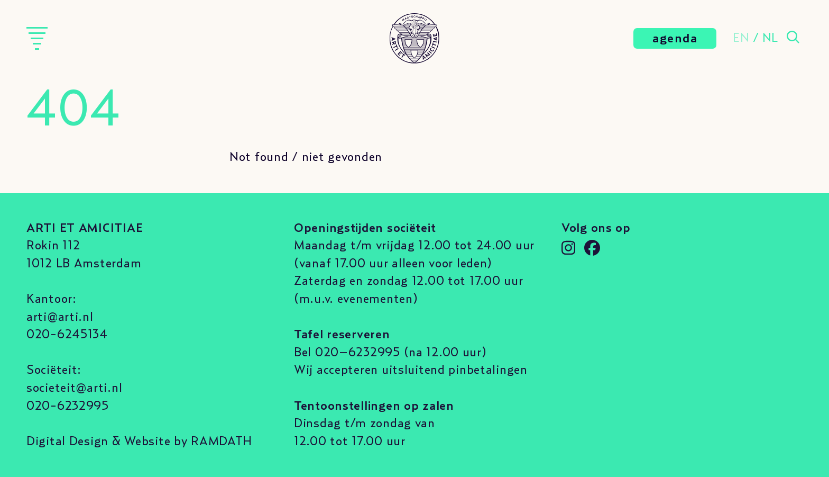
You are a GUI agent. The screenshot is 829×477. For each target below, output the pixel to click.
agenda (674, 38)
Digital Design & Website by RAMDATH (139, 441)
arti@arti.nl (60, 317)
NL (770, 38)
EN (741, 38)
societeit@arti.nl (74, 388)
